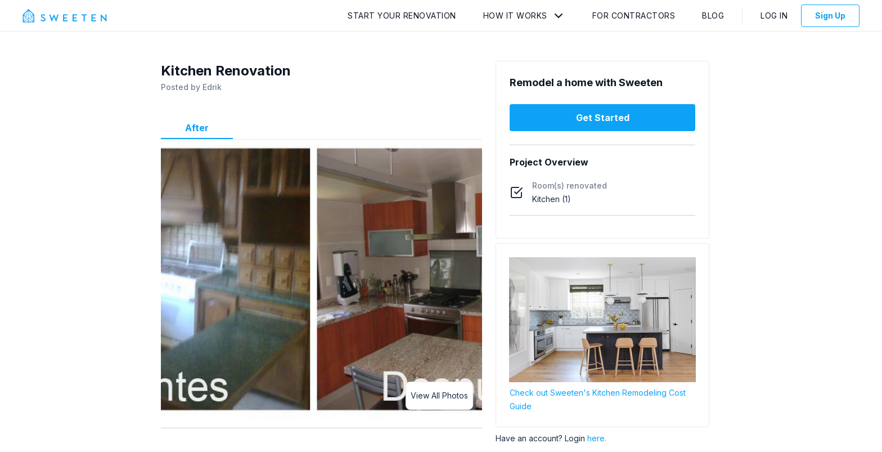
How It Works (515, 15)
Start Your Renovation (402, 15)
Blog (713, 15)
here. (596, 438)
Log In (774, 15)
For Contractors (634, 15)
